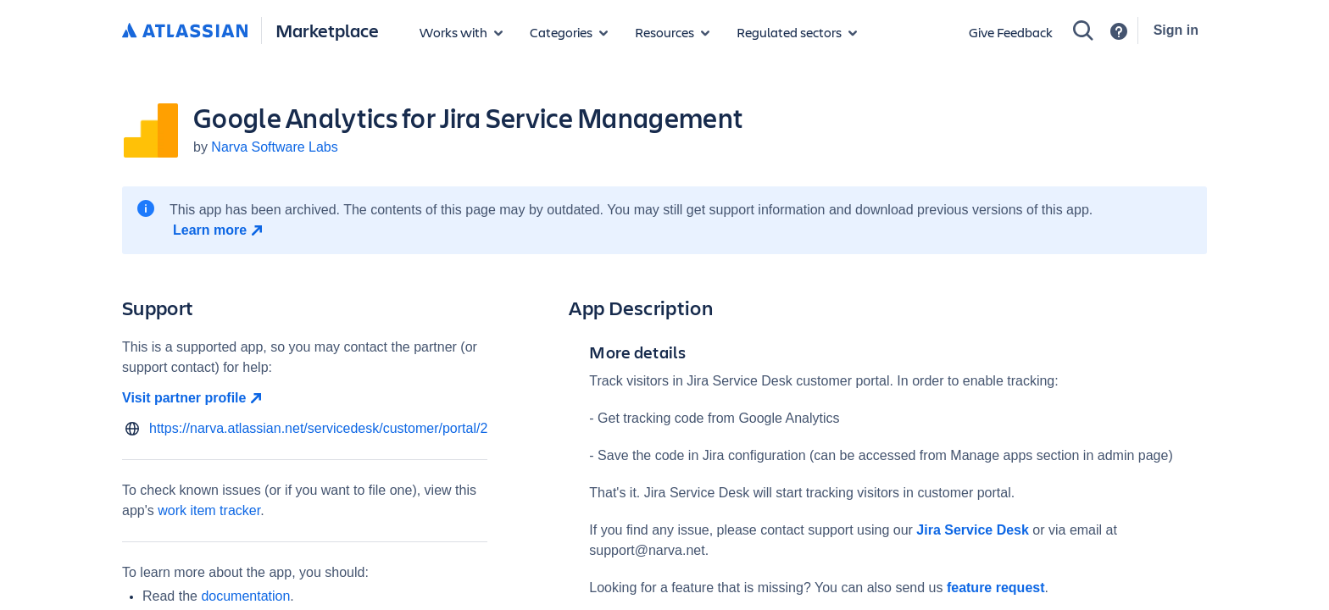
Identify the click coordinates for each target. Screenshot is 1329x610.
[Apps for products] (461, 32)
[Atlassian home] (184, 31)
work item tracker (209, 510)
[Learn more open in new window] (220, 230)
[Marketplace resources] (672, 32)
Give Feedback (1011, 32)
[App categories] (568, 32)
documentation (245, 596)
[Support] (1119, 31)
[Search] (1083, 30)
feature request (993, 587)
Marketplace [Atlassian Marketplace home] (327, 30)
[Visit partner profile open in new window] (304, 398)
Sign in (1176, 30)
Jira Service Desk (972, 530)
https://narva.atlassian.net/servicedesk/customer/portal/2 (318, 428)
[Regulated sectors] (796, 32)
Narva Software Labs (274, 147)
